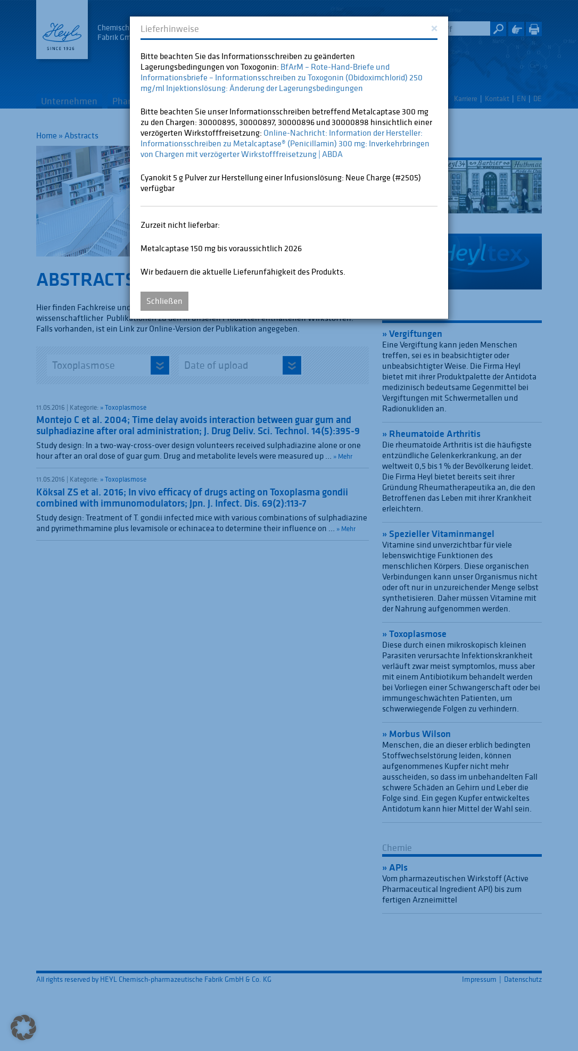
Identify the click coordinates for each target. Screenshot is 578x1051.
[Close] (434, 27)
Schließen (164, 300)
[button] (23, 1027)
